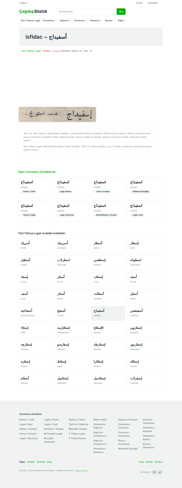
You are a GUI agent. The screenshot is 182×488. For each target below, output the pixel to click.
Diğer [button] (121, 20)
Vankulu (40, 462)
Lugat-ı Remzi (65, 192)
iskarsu (61, 349)
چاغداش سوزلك (81, 470)
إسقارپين (136, 328)
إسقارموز (136, 344)
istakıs (97, 264)
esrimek (61, 248)
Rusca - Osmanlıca (124, 442)
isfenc (60, 315)
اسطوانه (135, 260)
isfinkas (134, 315)
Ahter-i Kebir (100, 419)
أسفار (61, 294)
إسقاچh (99, 328)
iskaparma (62, 332)
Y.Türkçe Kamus (77, 438)
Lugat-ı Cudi (138, 215)
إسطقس (100, 260)
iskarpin (134, 332)
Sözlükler (153, 3)
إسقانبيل (62, 378)
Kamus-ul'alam (77, 419)
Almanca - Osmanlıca (148, 421)
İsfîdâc (24, 187)
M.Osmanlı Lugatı (53, 433)
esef (23, 298)
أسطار (98, 243)
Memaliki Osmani (78, 429)
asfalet (97, 298)
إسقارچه (26, 344)
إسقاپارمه (63, 328)
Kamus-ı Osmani (28, 429)
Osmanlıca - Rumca (149, 437)
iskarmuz (135, 349)
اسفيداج (27, 182)
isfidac (134, 187)
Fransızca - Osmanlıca (124, 434)
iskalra (97, 366)
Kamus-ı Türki (29, 192)
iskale (133, 366)
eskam (24, 383)
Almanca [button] (95, 20)
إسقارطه (99, 344)
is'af (96, 281)
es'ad (133, 281)
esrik (23, 248)
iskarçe (25, 349)
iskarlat (134, 383)
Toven (139, 3)
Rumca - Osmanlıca (148, 446)
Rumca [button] (108, 20)
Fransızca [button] (79, 20)
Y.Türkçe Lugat (77, 433)
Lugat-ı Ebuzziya (67, 215)
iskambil (61, 383)
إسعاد (24, 277)
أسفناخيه (26, 311)
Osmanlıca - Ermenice (100, 450)
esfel (133, 298)
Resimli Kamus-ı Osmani (106, 215)
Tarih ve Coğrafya (78, 424)
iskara (24, 366)
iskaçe (97, 332)
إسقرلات (136, 378)
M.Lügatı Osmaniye (49, 440)
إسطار (134, 243)
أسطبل (25, 260)
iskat (59, 366)
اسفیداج (27, 205)
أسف (24, 294)
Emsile (149, 462)
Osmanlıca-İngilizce (99, 426)
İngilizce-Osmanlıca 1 (99, 434)
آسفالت (99, 294)
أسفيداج (99, 311)
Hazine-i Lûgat (29, 215)
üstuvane (135, 264)
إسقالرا (98, 361)
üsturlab (61, 264)
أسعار (61, 277)
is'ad (23, 281)
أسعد (133, 277)
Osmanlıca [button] (48, 20)
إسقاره (25, 361)
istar (132, 248)
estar (96, 248)
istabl (24, 264)
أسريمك (62, 243)
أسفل (134, 294)
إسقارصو (63, 344)
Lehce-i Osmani (103, 192)
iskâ (23, 332)
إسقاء (24, 328)
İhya (141, 462)
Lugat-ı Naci (26, 424)
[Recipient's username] (86, 11)
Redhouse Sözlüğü (141, 192)
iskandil (98, 383)
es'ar (60, 281)
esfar (60, 298)
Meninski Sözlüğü (128, 448)
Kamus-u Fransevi (128, 419)
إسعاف (98, 277)
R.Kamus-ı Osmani (54, 429)
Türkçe (23, 3)
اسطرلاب (63, 260)
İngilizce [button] (64, 20)
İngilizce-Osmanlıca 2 (100, 442)
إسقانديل (99, 378)
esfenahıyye (27, 315)
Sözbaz (159, 462)
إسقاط (61, 361)
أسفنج (61, 311)
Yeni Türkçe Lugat (30, 20)
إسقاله (134, 361)
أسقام (25, 378)
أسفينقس (136, 311)
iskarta (97, 349)
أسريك (25, 243)
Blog (49, 462)
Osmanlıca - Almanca (149, 429)
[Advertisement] (91, 80)
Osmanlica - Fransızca (124, 426)
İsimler (31, 462)
